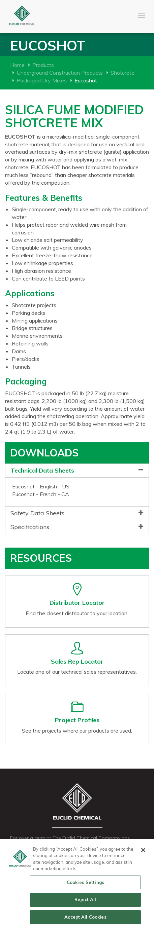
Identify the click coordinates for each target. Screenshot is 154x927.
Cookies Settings (85, 884)
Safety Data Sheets (37, 513)
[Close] (143, 851)
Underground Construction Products (60, 72)
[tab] (77, 471)
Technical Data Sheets (42, 470)
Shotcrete (122, 72)
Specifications (29, 527)
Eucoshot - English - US (40, 486)
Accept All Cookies (85, 919)
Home (17, 65)
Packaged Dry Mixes (42, 80)
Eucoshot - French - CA (40, 494)
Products (43, 65)
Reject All (85, 901)
